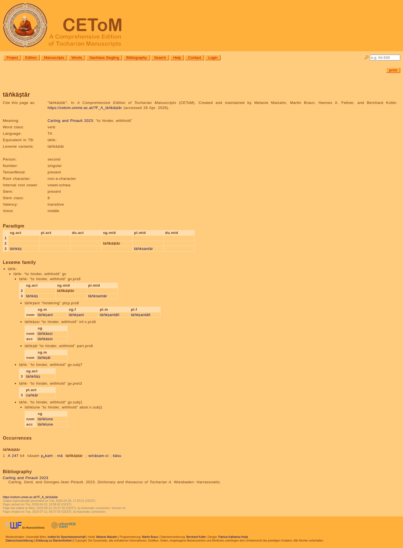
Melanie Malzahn (107, 536)
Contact (194, 57)
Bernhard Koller (196, 536)
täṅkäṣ (16, 249)
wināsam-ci (98, 456)
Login (212, 57)
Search (160, 57)
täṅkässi (45, 333)
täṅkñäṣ (33, 376)
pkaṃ (47, 456)
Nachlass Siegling (104, 57)
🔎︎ (366, 57)
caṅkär (32, 395)
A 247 (13, 456)
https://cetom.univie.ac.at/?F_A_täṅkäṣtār (85, 108)
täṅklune (45, 419)
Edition (31, 57)
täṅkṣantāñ (110, 315)
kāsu (117, 456)
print (393, 70)
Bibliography (136, 57)
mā (60, 456)
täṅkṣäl (44, 358)
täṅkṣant (45, 315)
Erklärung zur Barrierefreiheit (54, 540)
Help (177, 57)
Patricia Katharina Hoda (233, 536)
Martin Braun (150, 536)
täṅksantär (143, 249)
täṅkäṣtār (74, 456)
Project (12, 57)
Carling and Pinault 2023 (70, 121)
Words (76, 57)
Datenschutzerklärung (19, 540)
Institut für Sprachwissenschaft (67, 536)
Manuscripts (54, 57)
